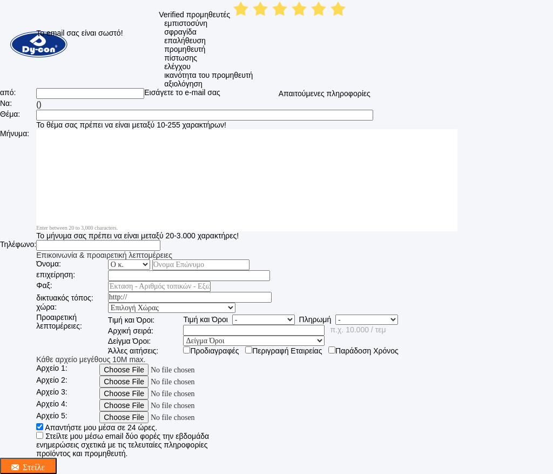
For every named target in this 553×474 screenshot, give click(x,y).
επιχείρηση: (55, 274)
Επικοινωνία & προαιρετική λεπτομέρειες (104, 255)
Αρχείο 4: (51, 403)
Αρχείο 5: (51, 415)
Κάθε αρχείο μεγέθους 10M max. (91, 359)
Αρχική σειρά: (130, 330)
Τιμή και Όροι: (131, 320)
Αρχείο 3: (51, 392)
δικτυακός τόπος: (64, 297)
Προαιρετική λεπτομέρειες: (59, 321)
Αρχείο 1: (51, 368)
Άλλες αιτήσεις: (133, 350)
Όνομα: (48, 263)
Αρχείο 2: (51, 380)
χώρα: (46, 307)
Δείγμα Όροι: (129, 341)
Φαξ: (44, 285)
